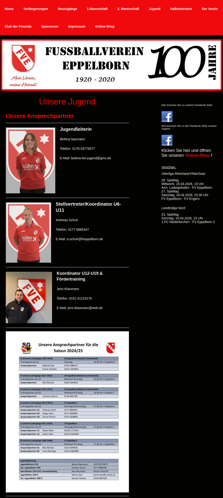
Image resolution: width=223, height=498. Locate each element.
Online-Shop (197, 155)
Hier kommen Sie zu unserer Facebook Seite (186, 105)
